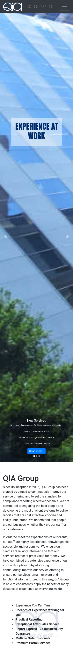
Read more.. (36, 451)
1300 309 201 (39, 6)
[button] (5, 236)
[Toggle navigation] (64, 7)
